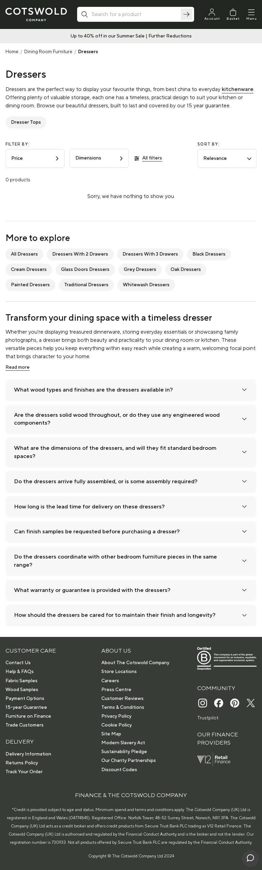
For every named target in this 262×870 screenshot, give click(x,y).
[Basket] (233, 15)
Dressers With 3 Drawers (150, 254)
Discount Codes (119, 770)
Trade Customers (24, 725)
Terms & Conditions (122, 707)
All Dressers (24, 254)
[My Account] (212, 15)
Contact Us (18, 663)
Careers (110, 681)
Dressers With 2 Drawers (80, 254)
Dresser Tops (26, 122)
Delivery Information (28, 754)
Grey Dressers (140, 269)
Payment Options (24, 698)
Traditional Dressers (86, 285)
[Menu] (251, 15)
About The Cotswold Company (135, 663)
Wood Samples (21, 689)
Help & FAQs (19, 671)
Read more (17, 367)
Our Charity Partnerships (128, 760)
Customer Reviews (122, 698)
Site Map (111, 734)
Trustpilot (207, 718)
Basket (233, 18)
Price (35, 158)
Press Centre (116, 689)
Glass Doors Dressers (85, 269)
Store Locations (119, 671)
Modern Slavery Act (123, 743)
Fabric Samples (21, 681)
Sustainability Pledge (124, 751)
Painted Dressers (30, 285)
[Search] (186, 14)
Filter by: (17, 144)
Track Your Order (24, 772)
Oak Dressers (186, 269)
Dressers (88, 52)
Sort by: (208, 144)
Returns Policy (21, 763)
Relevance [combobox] (227, 158)
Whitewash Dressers (146, 285)
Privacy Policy (116, 716)
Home (11, 52)
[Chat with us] (250, 858)
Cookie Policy (116, 725)
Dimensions (99, 158)
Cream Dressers (29, 269)
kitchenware (237, 89)
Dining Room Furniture (48, 52)
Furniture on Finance (28, 716)
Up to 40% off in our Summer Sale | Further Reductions (131, 36)
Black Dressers (208, 254)
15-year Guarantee (26, 707)
